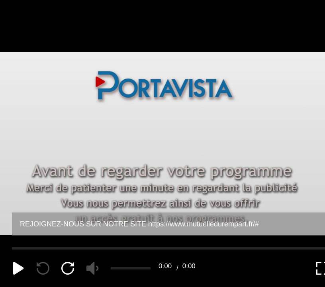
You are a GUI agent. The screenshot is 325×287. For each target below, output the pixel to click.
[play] (18, 268)
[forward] (67, 268)
